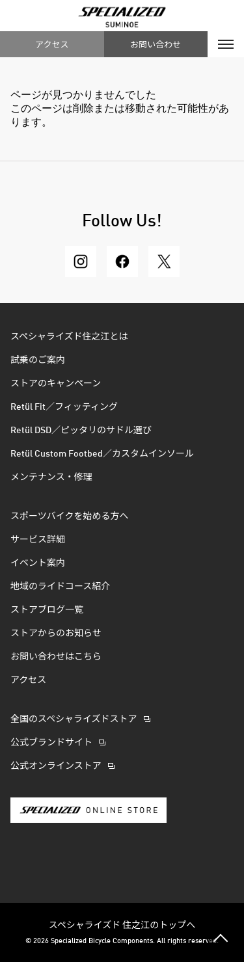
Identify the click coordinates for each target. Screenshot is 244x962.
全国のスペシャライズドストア (73, 719)
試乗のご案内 (37, 360)
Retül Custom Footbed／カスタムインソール (102, 454)
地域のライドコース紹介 (60, 586)
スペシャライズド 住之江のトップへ (122, 924)
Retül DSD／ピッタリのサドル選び (81, 430)
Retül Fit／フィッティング (64, 407)
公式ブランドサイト (51, 742)
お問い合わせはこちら (56, 656)
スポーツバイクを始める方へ (69, 516)
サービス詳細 (37, 539)
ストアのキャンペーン (55, 383)
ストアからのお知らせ (56, 633)
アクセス (51, 44)
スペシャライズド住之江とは (69, 336)
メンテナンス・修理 (51, 477)
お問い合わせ (155, 44)
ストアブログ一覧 (46, 610)
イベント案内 (37, 563)
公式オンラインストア (56, 766)
